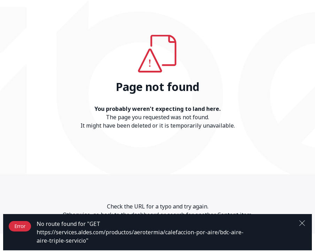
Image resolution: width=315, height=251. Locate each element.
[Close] (302, 222)
